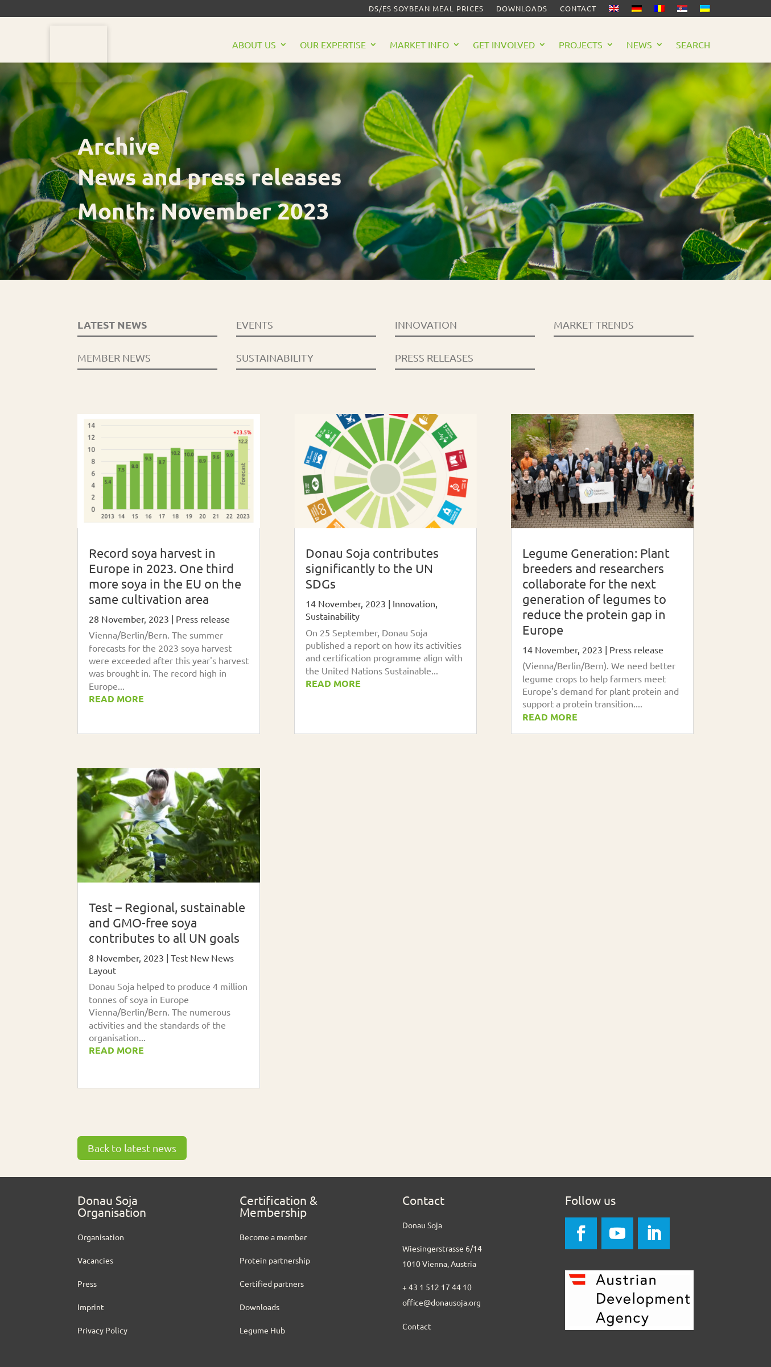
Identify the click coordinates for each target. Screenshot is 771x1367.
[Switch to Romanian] (659, 11)
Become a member (273, 1237)
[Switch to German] (637, 11)
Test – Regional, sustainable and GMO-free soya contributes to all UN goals (167, 922)
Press (87, 1283)
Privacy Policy (102, 1330)
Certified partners (272, 1283)
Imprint (90, 1307)
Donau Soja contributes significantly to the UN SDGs (372, 568)
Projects (581, 45)
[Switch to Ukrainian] (705, 11)
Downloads (521, 9)
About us (254, 45)
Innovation (414, 603)
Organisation (100, 1237)
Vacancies (95, 1260)
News (639, 45)
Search (693, 45)
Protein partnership (275, 1260)
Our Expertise (333, 45)
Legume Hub (262, 1330)
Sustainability (333, 616)
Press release (203, 618)
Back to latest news (132, 1148)
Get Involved (504, 45)
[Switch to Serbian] (682, 11)
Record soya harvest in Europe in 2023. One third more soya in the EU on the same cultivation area (165, 575)
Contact (578, 9)
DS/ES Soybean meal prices (426, 9)
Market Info (419, 45)
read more (116, 699)
